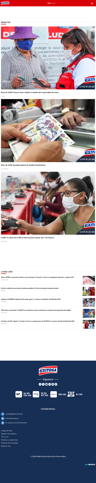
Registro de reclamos (8, 434)
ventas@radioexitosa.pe (14, 414)
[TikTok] (56, 384)
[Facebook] (40, 384)
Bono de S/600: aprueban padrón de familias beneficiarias (23, 165)
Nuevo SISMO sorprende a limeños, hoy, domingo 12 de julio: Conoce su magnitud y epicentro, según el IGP (37, 277)
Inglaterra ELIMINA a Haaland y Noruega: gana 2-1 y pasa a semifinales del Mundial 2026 (30, 299)
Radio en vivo (6, 446)
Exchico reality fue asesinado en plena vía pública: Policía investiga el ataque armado (30, 288)
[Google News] (52, 384)
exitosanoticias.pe (11, 418)
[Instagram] (49, 384)
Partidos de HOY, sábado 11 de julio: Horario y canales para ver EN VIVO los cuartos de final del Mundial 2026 (37, 321)
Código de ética (6, 431)
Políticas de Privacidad (9, 443)
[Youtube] (46, 384)
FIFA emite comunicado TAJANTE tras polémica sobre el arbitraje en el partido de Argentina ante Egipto (36, 310)
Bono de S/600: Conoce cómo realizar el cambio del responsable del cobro (30, 92)
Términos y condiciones (9, 440)
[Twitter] (43, 384)
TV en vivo (4, 437)
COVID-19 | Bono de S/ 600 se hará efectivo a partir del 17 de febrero (27, 238)
